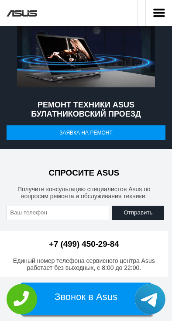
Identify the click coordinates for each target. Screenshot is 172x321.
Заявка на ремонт (86, 133)
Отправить (138, 212)
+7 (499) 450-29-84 (84, 244)
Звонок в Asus (86, 296)
